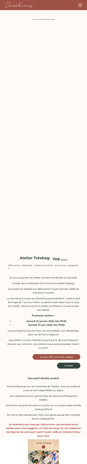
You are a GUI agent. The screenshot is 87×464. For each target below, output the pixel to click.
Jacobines (19, 5)
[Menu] (80, 5)
